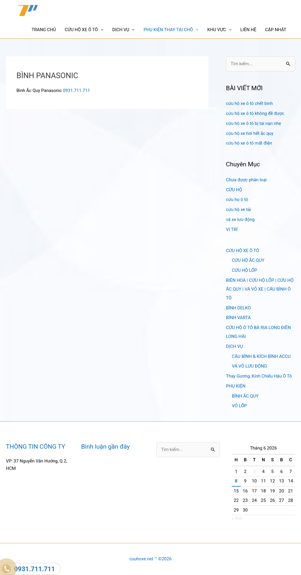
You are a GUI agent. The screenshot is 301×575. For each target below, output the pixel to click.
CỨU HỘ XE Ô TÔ (81, 29)
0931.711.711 (76, 90)
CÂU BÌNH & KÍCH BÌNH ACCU (261, 356)
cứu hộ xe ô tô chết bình (249, 103)
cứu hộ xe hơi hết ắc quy (249, 133)
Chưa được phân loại (246, 179)
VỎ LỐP (239, 405)
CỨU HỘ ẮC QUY (248, 260)
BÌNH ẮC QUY (245, 396)
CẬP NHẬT (275, 29)
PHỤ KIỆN (235, 386)
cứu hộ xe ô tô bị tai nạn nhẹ (253, 123)
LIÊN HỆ (248, 29)
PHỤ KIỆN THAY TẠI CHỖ (168, 29)
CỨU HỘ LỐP (244, 270)
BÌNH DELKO (238, 308)
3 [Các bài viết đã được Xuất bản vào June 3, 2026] (254, 471)
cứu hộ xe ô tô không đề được (255, 113)
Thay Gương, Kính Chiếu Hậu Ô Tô (259, 376)
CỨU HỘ (234, 189)
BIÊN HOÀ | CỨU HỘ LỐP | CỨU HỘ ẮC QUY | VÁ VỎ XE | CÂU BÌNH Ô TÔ (260, 289)
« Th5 (237, 518)
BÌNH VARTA (238, 317)
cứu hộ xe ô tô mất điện (249, 143)
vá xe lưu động (240, 219)
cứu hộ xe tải (238, 209)
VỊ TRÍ (232, 229)
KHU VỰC (216, 29)
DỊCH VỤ (120, 29)
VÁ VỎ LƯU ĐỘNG (249, 366)
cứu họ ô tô (237, 199)
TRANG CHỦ (43, 29)
